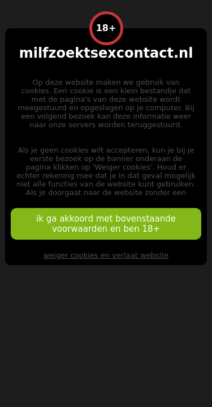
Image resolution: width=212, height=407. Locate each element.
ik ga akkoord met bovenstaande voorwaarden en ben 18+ (106, 224)
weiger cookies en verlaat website (106, 255)
